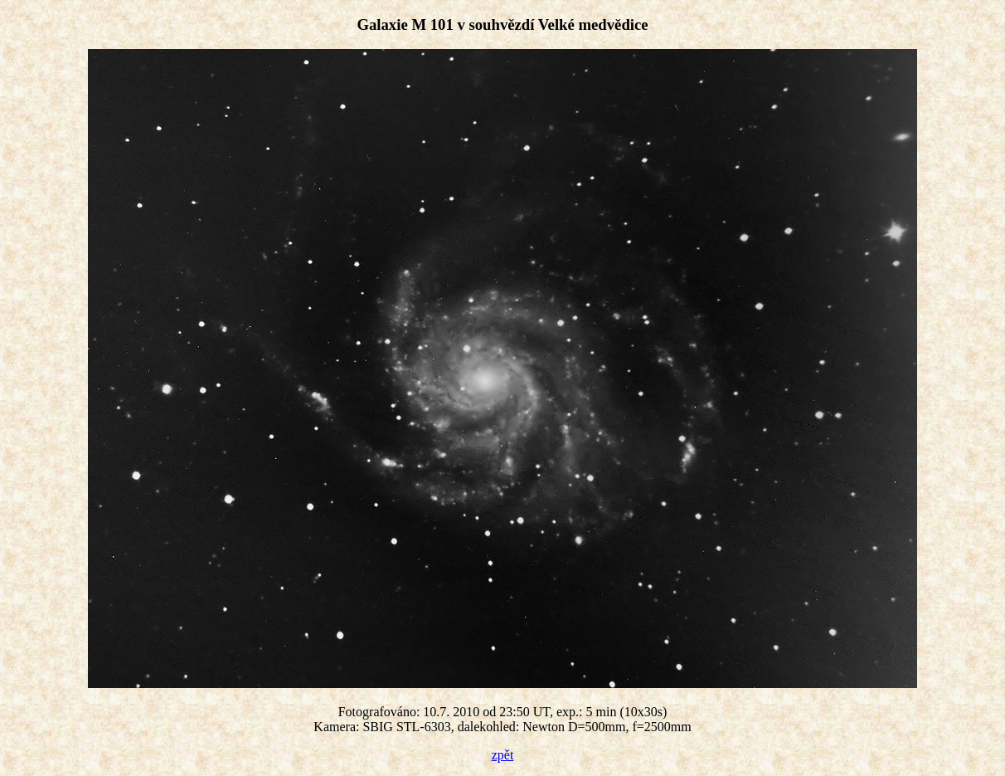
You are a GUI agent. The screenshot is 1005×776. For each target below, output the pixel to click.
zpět (503, 755)
